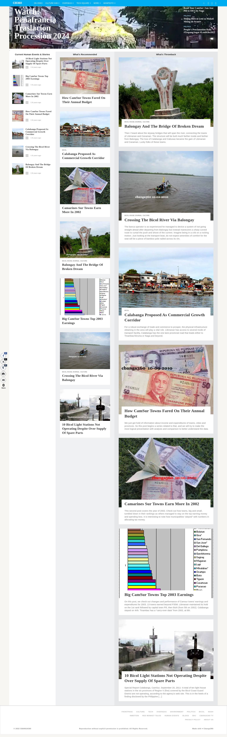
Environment (176, 712)
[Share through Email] (3, 380)
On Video (38, 3)
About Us (208, 720)
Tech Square (82, 3)
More (96, 3)
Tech (150, 712)
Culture (83, 261)
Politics (187, 16)
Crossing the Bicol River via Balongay (38, 148)
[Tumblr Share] (3, 367)
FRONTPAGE (127, 712)
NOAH (210, 712)
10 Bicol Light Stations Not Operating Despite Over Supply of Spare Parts (39, 61)
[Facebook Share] (3, 355)
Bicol (64, 150)
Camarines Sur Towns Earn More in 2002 (39, 95)
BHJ (194, 715)
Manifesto (109, 3)
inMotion (134, 715)
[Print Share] (3, 373)
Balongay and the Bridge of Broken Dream (38, 165)
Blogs (186, 715)
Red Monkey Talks (151, 715)
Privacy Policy (193, 720)
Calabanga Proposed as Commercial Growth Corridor (37, 132)
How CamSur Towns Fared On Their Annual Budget (39, 112)
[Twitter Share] (3, 361)
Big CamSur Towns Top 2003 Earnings (37, 77)
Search (203, 3)
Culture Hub (51, 3)
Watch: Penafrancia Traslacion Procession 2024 (41, 23)
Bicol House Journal (70, 261)
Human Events (172, 715)
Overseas (67, 3)
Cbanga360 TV (206, 715)
